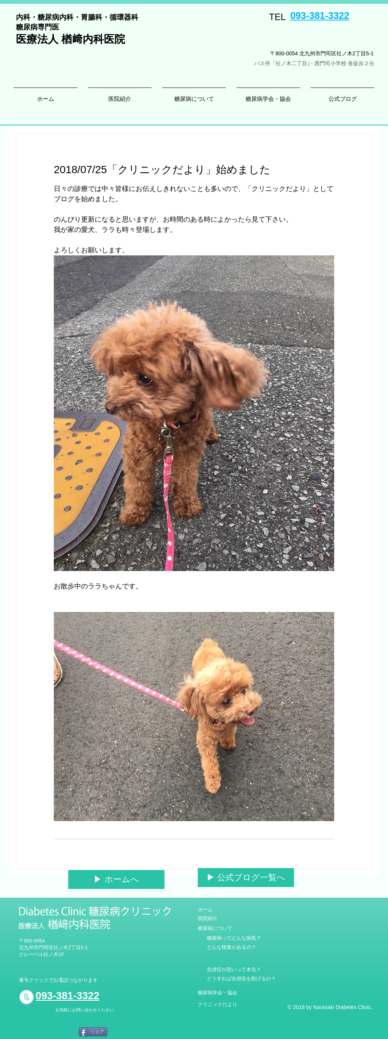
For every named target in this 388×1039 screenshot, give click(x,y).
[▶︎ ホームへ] (116, 879)
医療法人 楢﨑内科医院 (70, 39)
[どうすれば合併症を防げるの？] (241, 978)
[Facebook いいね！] (55, 1032)
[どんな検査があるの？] (231, 947)
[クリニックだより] (217, 1004)
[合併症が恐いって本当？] (234, 969)
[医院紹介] (207, 918)
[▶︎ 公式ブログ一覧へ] (246, 877)
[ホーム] (210, 909)
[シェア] (93, 1031)
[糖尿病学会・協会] (217, 992)
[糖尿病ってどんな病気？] (234, 938)
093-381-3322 (319, 15)
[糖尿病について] (215, 928)
